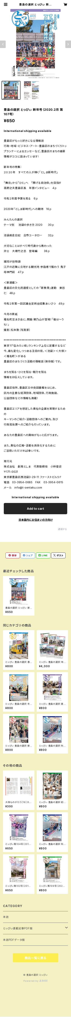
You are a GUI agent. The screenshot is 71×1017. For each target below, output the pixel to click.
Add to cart (35, 508)
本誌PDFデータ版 (14, 939)
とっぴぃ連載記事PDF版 (18, 928)
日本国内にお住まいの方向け (36, 519)
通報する (62, 529)
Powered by (35, 980)
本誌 (6, 916)
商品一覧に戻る (36, 958)
